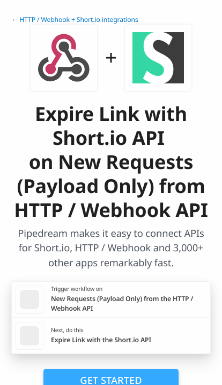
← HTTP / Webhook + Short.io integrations (74, 19)
